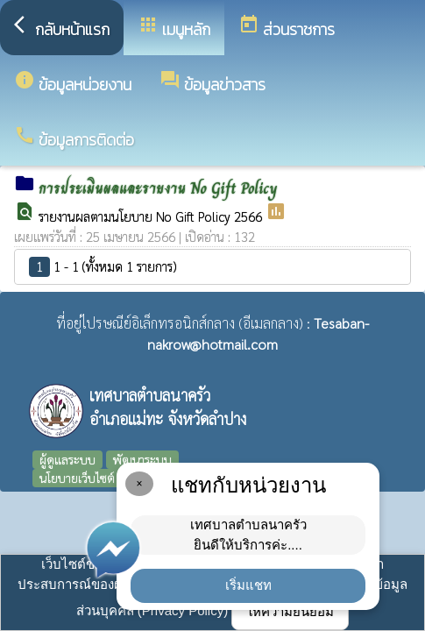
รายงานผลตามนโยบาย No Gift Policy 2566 (152, 216)
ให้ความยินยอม (290, 611)
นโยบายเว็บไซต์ (77, 478)
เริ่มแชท (248, 585)
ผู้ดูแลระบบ (67, 459)
